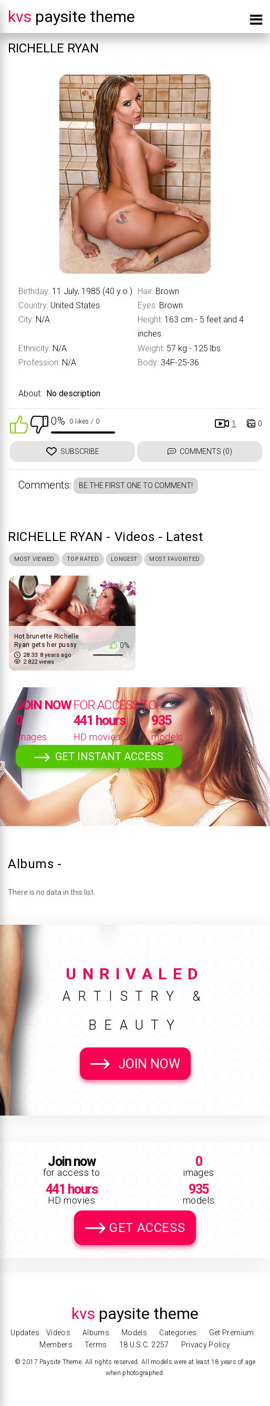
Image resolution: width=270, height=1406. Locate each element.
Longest (147, 560)
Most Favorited (207, 560)
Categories (178, 1332)
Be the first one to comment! (136, 485)
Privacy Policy (206, 1344)
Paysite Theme (71, 16)
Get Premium (231, 1332)
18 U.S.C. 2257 (144, 1344)
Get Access (147, 1231)
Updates (25, 1332)
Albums (95, 1332)
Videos (58, 1332)
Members (55, 1344)
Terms (96, 1344)
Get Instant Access (109, 759)
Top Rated (97, 560)
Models (134, 1332)
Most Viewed (39, 560)
